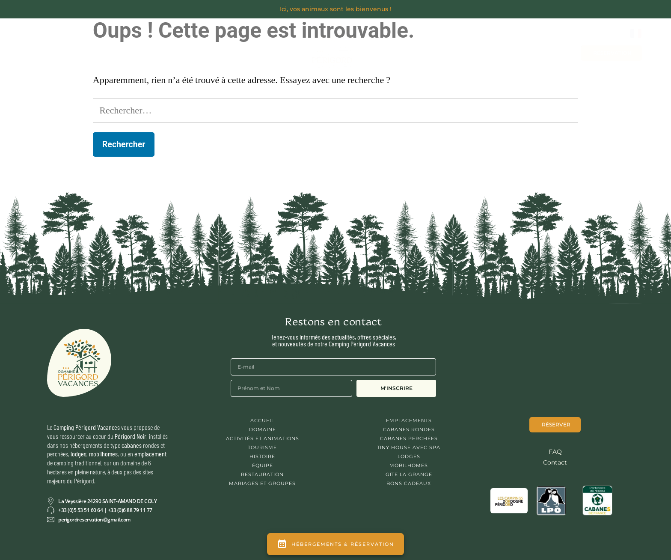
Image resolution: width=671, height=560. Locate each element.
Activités (243, 50)
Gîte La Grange (409, 474)
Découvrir (61, 50)
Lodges (409, 456)
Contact (499, 52)
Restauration (262, 474)
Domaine (262, 429)
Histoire (262, 456)
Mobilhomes (408, 465)
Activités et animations (262, 438)
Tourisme (262, 447)
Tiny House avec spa (408, 447)
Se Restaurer (182, 50)
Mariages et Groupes (437, 52)
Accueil (262, 420)
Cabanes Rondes (409, 429)
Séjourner (119, 50)
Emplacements (409, 420)
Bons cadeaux (550, 52)
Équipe (262, 465)
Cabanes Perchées (409, 438)
